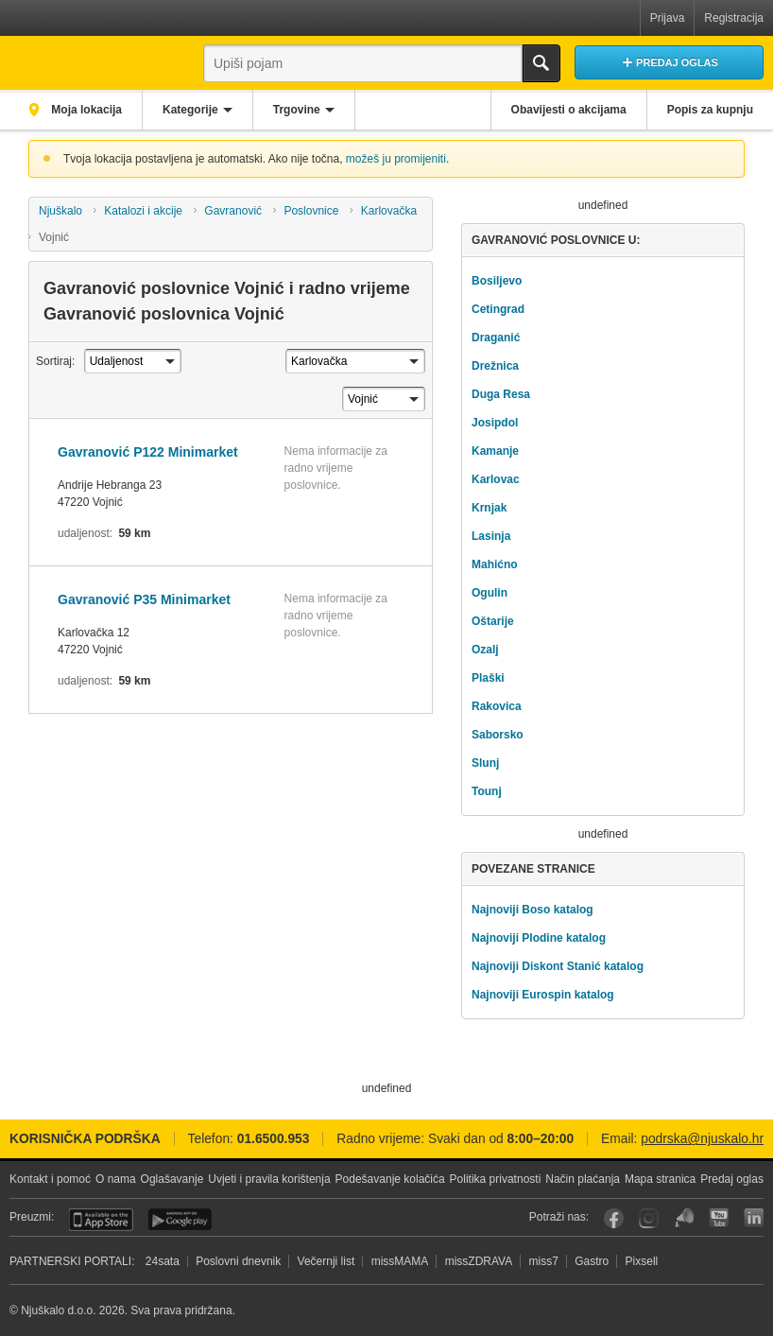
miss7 (543, 1261)
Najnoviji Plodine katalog (539, 938)
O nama (115, 1179)
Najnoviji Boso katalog (532, 909)
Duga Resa (501, 394)
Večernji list (326, 1261)
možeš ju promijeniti (396, 158)
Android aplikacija (180, 1219)
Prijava (667, 18)
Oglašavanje (172, 1179)
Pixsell (642, 1261)
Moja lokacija (85, 109)
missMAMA (400, 1261)
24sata (163, 1261)
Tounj (487, 791)
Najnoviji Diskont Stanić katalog (558, 966)
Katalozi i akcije (143, 210)
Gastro (592, 1261)
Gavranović (233, 210)
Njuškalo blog (684, 1218)
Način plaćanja (582, 1179)
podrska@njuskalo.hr (702, 1139)
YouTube (719, 1218)
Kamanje (495, 451)
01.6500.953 (273, 1139)
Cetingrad (498, 309)
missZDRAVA (479, 1261)
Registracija (734, 18)
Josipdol (495, 422)
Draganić (496, 337)
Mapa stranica (660, 1179)
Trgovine (296, 109)
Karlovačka (389, 210)
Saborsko (498, 734)
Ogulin (489, 592)
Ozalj (485, 649)
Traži (541, 63)
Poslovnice (310, 210)
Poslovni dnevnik (238, 1261)
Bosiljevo (497, 280)
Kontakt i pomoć (50, 1179)
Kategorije (190, 109)
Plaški (488, 678)
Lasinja (491, 536)
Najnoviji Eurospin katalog (543, 994)
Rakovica (497, 706)
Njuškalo (60, 210)
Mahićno (495, 564)
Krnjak (489, 507)
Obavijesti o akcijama (569, 109)
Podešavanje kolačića (390, 1179)
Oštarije (493, 621)
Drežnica (495, 366)
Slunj (485, 763)
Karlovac (496, 479)
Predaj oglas (732, 1179)
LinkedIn (754, 1218)
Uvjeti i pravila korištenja (269, 1179)
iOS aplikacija (101, 1219)
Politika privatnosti (495, 1179)
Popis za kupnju (710, 109)
